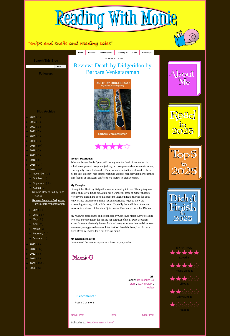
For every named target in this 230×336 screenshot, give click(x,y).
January (38, 238)
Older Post (148, 315)
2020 (33, 141)
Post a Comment (84, 302)
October (38, 178)
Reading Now (106, 52)
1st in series (144, 280)
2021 (33, 136)
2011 (33, 253)
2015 (33, 164)
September (39, 183)
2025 (33, 117)
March (37, 229)
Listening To (122, 52)
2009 (33, 263)
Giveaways (146, 52)
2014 (33, 169)
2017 (33, 155)
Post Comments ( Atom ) (100, 322)
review (150, 287)
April (36, 224)
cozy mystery (145, 283)
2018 (33, 150)
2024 (33, 122)
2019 (33, 145)
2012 (33, 249)
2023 (33, 126)
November (39, 173)
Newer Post (77, 315)
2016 (33, 160)
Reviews (91, 52)
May (36, 219)
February (38, 233)
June (36, 214)
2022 (33, 131)
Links (135, 52)
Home (80, 52)
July (35, 210)
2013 (33, 244)
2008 (33, 268)
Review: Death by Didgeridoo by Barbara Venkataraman (113, 68)
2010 (33, 258)
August (37, 188)
